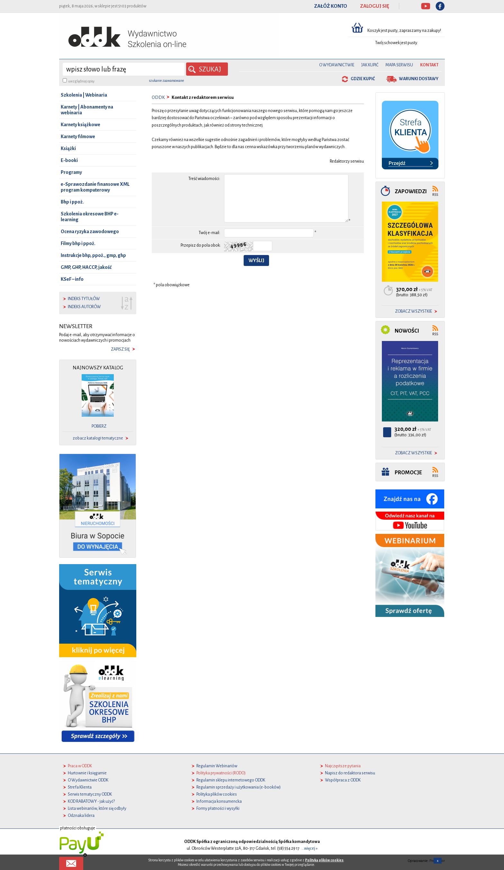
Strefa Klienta (80, 787)
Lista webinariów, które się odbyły (97, 808)
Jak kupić (369, 65)
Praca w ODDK (80, 766)
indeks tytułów (84, 299)
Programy (71, 172)
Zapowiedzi (411, 191)
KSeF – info (72, 279)
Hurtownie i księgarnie (87, 773)
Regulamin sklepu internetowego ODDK (230, 780)
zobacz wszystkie (413, 311)
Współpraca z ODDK (343, 780)
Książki (68, 148)
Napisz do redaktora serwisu (350, 773)
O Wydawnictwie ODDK (88, 780)
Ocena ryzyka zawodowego (90, 231)
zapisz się (120, 349)
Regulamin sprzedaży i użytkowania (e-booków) (238, 787)
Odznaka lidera (81, 815)
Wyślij (256, 260)
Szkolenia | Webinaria (84, 95)
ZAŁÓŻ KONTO (330, 6)
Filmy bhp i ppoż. (78, 243)
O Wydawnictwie (336, 65)
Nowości (407, 331)
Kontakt (429, 65)
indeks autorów (84, 307)
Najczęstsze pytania (343, 766)
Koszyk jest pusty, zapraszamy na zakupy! (404, 30)
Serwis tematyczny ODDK (90, 794)
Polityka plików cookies (216, 794)
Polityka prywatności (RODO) (221, 773)
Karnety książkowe (80, 124)
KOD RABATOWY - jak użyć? (91, 801)
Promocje (408, 472)
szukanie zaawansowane (166, 80)
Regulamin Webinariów (216, 766)
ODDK (158, 97)
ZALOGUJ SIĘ (374, 6)
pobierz (99, 426)
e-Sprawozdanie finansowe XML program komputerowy (95, 187)
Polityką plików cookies (324, 860)
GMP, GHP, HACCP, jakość (86, 267)
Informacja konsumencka (219, 801)
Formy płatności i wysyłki (217, 808)
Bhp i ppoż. (72, 201)
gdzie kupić (363, 79)
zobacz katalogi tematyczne (98, 438)
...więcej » (310, 848)
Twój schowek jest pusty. (396, 43)
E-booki (69, 160)
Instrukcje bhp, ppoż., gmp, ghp (93, 255)
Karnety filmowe (78, 136)
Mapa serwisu (399, 65)
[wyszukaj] (123, 69)
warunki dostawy (418, 79)
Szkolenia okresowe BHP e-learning (90, 216)
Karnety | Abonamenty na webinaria (87, 109)
